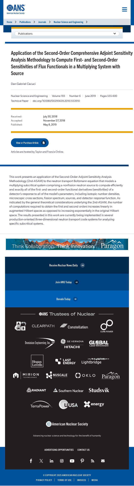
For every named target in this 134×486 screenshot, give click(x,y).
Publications (25, 21)
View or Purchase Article (31, 142)
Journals (42, 21)
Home (9, 21)
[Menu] (124, 9)
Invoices (81, 479)
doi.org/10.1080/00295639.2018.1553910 (56, 100)
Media (95, 479)
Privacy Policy (44, 479)
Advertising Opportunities (59, 449)
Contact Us (83, 449)
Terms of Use (65, 479)
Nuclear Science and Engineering (68, 21)
